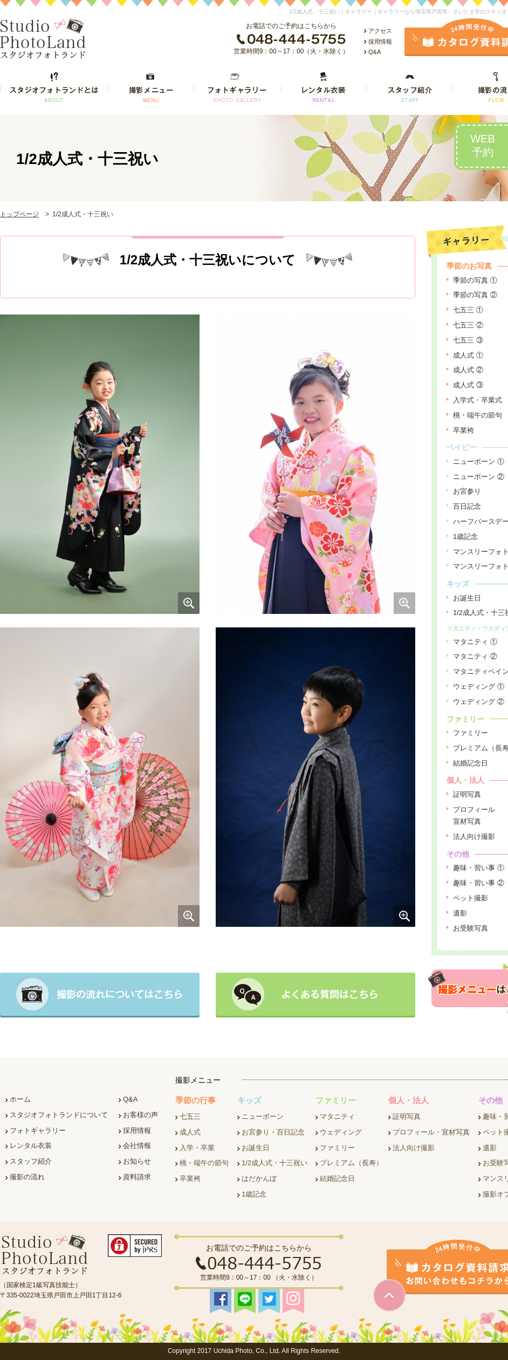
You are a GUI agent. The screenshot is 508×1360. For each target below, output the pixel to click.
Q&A (374, 52)
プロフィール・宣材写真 (431, 1132)
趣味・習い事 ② (478, 883)
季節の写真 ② (475, 295)
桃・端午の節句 (477, 415)
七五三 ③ (468, 340)
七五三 (190, 1116)
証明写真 (467, 794)
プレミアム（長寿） (351, 1163)
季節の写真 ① (475, 280)
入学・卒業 (197, 1148)
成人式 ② (468, 370)
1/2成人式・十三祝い (274, 1163)
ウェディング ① (478, 686)
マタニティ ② (475, 656)
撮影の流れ (27, 1177)
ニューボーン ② (478, 477)
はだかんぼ (259, 1178)
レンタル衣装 (31, 1146)
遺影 (460, 913)
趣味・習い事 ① (478, 868)
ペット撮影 (470, 898)
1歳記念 (465, 536)
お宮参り (467, 491)
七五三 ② (468, 325)
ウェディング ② (478, 702)
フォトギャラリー (38, 1130)
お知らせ (137, 1161)
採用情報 (380, 41)
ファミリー (470, 733)
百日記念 (467, 506)
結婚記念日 (470, 763)
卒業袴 (463, 430)
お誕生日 (467, 598)
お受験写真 (470, 928)
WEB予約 (482, 145)
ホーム (20, 1099)
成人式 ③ (468, 385)
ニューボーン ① (478, 461)
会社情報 (137, 1146)
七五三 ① (468, 310)
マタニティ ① (475, 642)
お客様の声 (140, 1115)
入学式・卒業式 (477, 400)
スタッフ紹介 (31, 1161)
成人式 (190, 1132)
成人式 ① (468, 355)
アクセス (380, 31)
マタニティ (337, 1116)
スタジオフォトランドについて (59, 1115)
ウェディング (341, 1132)
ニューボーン (263, 1116)
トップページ (19, 214)
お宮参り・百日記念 (273, 1132)
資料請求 (137, 1177)
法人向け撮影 (474, 836)
